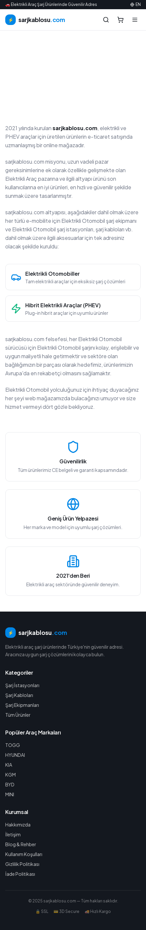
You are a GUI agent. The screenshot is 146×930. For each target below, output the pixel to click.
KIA (8, 765)
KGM (10, 775)
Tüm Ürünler (18, 715)
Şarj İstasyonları (22, 685)
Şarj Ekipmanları (22, 705)
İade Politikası (20, 874)
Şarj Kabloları (19, 695)
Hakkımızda (18, 824)
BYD (9, 784)
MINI (9, 794)
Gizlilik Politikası (22, 864)
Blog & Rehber (20, 844)
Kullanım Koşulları (23, 854)
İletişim (13, 834)
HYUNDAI (15, 755)
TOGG (12, 745)
